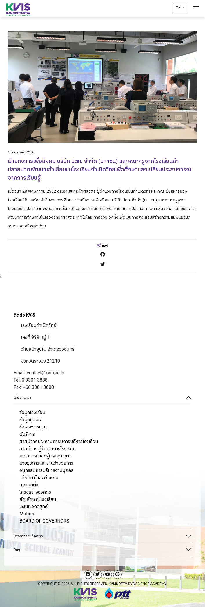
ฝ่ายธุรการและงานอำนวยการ (46, 463)
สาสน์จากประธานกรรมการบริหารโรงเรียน (58, 441)
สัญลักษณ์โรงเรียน (37, 499)
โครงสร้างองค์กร (35, 492)
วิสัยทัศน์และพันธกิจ (38, 477)
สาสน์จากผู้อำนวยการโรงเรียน (47, 448)
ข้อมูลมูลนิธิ (30, 419)
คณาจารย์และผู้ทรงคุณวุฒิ (44, 456)
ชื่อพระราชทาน (33, 427)
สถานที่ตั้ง (28, 485)
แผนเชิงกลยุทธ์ (33, 506)
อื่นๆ (17, 549)
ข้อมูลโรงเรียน (32, 412)
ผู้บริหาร (27, 434)
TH (179, 8)
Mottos (26, 513)
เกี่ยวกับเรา (22, 397)
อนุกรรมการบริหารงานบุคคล (46, 470)
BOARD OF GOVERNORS (44, 521)
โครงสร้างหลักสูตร (28, 536)
